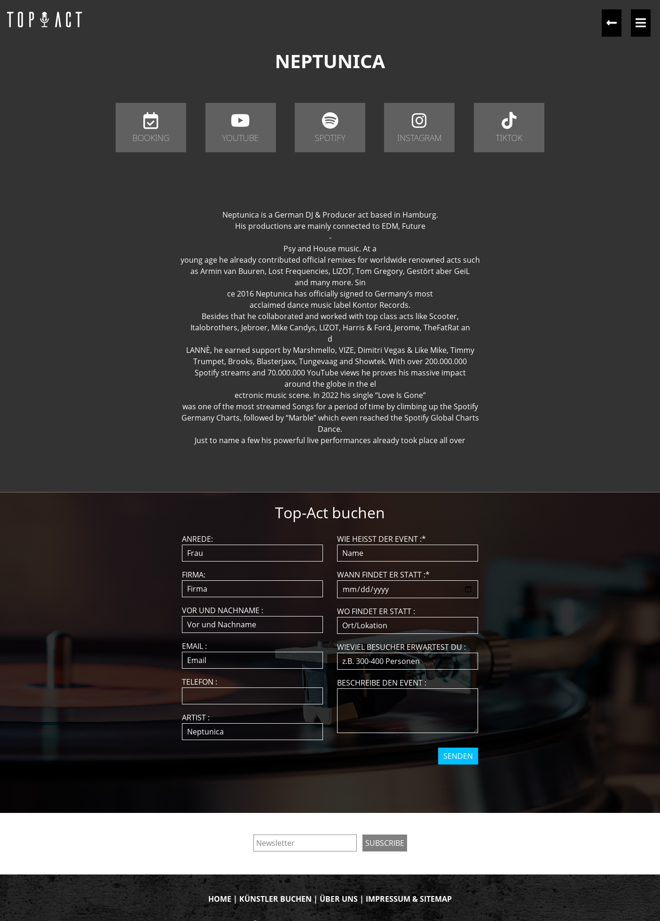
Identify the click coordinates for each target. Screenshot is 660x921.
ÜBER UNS (339, 899)
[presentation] (330, 783)
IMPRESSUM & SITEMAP (409, 899)
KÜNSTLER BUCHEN (275, 899)
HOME (219, 899)
